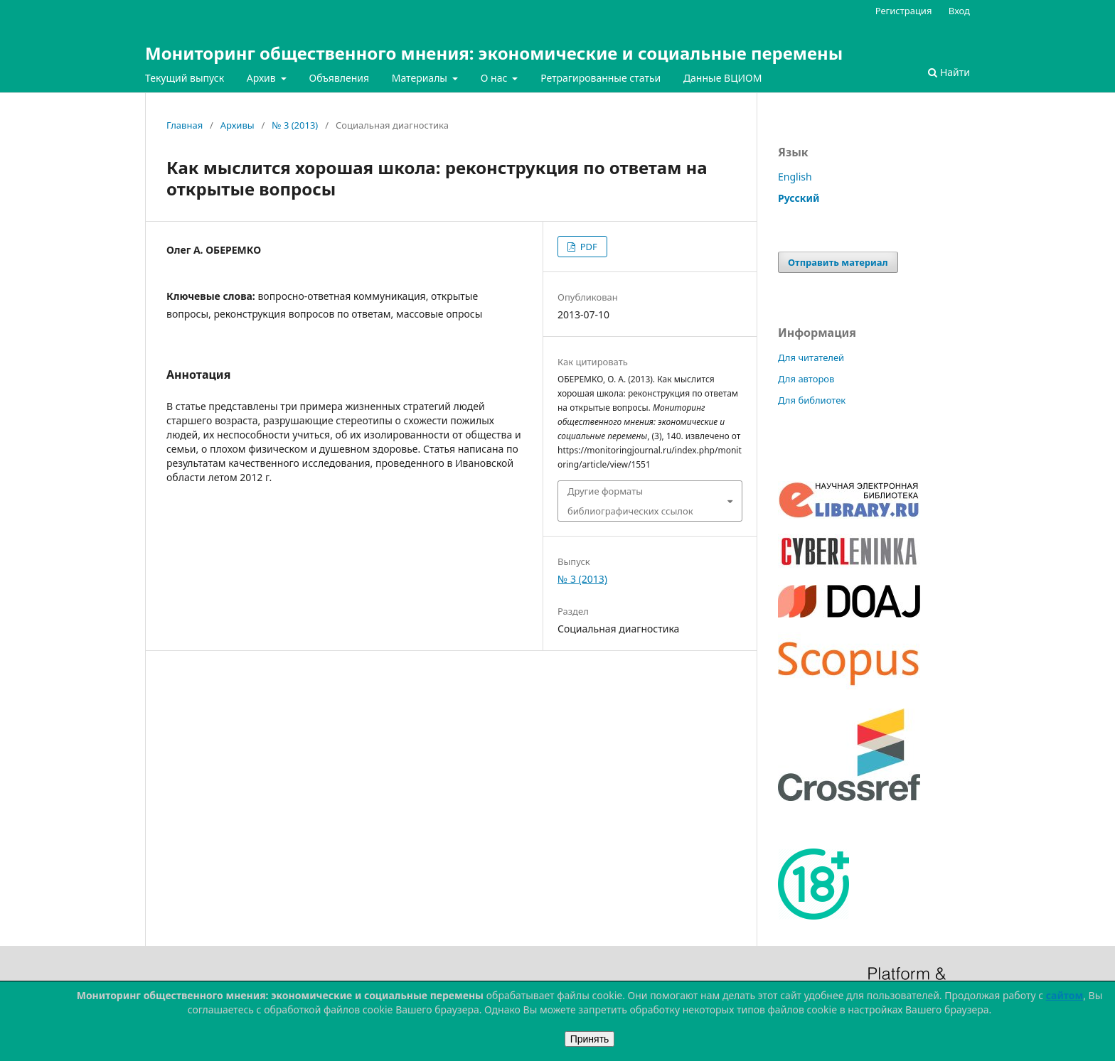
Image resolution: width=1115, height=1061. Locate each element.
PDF (587, 246)
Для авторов (806, 378)
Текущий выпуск (184, 78)
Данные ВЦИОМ (722, 78)
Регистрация (903, 10)
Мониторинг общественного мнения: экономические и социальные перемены (494, 53)
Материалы (421, 78)
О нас (495, 78)
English (795, 176)
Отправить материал (838, 262)
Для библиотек (811, 400)
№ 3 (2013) (295, 125)
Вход (959, 10)
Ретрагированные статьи (600, 78)
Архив (263, 78)
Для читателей (811, 357)
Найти (949, 72)
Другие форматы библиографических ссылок (630, 501)
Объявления (339, 78)
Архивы (237, 125)
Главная (184, 125)
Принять (589, 1039)
